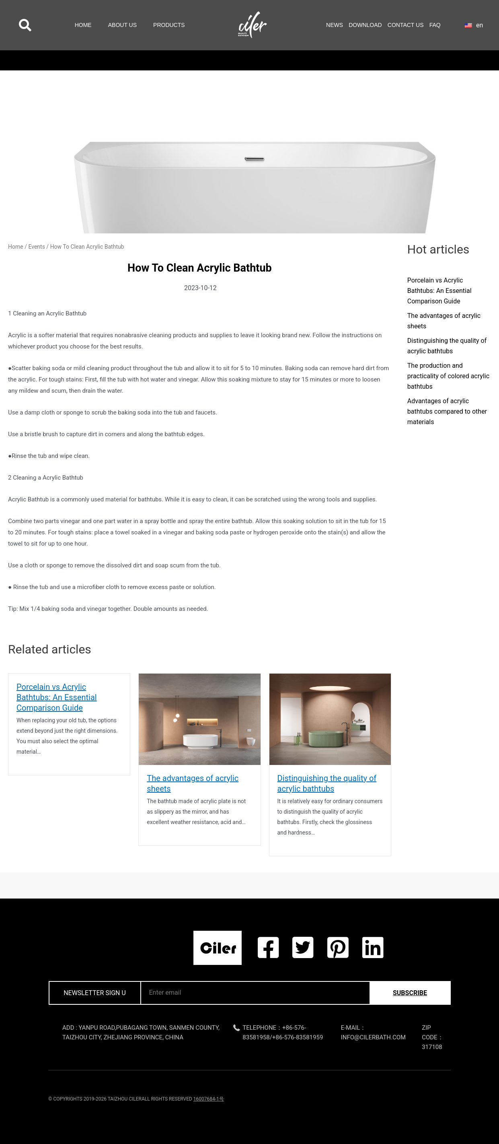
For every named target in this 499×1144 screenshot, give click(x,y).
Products (169, 25)
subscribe (410, 993)
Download (365, 25)
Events (36, 246)
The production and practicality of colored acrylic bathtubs (448, 376)
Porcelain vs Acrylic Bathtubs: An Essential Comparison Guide (56, 697)
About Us (122, 25)
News (334, 25)
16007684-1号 (208, 1099)
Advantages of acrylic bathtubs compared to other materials (447, 411)
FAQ (435, 25)
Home (83, 25)
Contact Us (406, 25)
